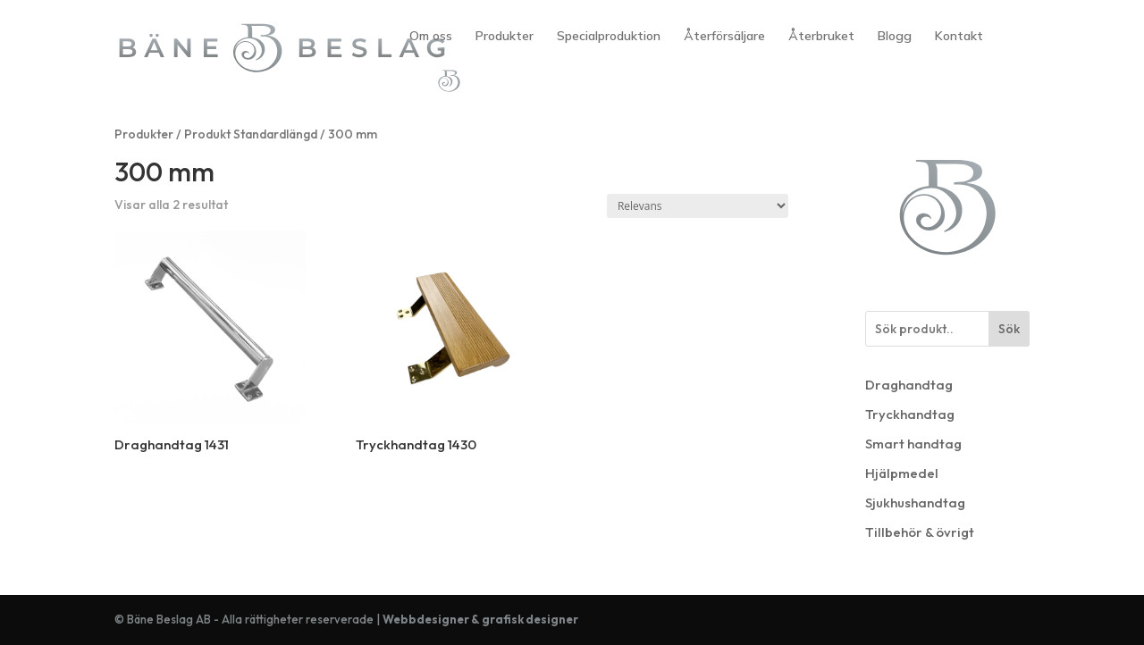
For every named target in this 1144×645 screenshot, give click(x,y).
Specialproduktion (608, 36)
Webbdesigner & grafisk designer (480, 619)
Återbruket (821, 36)
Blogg (895, 36)
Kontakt (959, 36)
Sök (1009, 329)
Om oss (430, 36)
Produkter (504, 36)
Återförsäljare (724, 36)
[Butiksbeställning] (697, 206)
